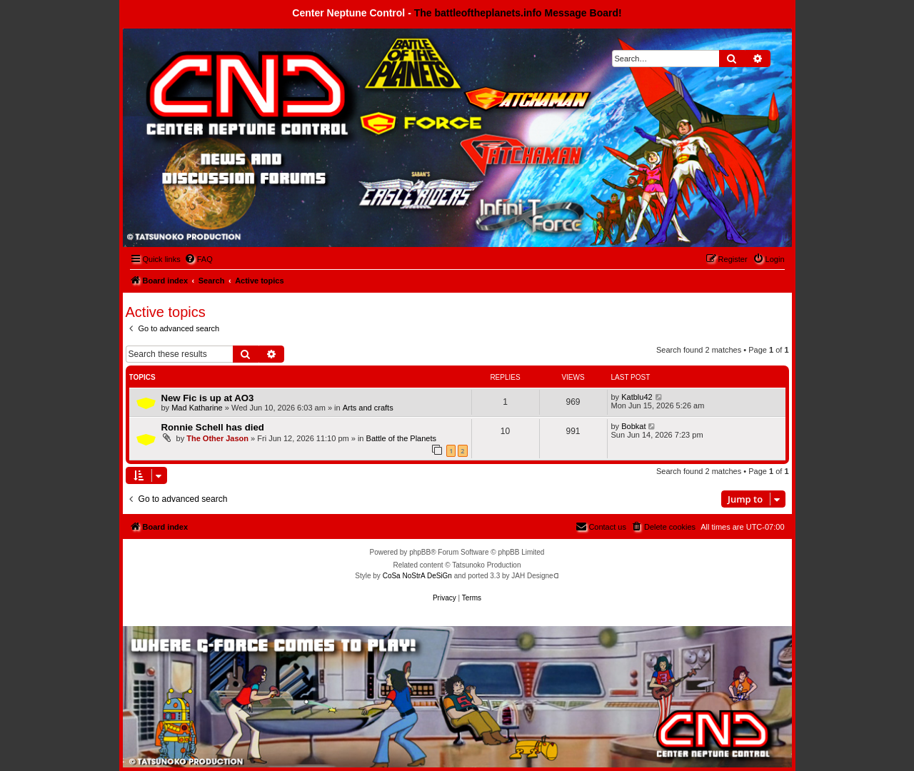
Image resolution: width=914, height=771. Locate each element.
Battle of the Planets (401, 438)
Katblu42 (636, 397)
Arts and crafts (368, 407)
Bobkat (633, 426)
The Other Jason (217, 438)
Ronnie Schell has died (212, 427)
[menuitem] (198, 259)
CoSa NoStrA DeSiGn (417, 576)
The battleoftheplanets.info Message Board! (518, 13)
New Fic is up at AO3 (207, 398)
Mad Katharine (197, 407)
